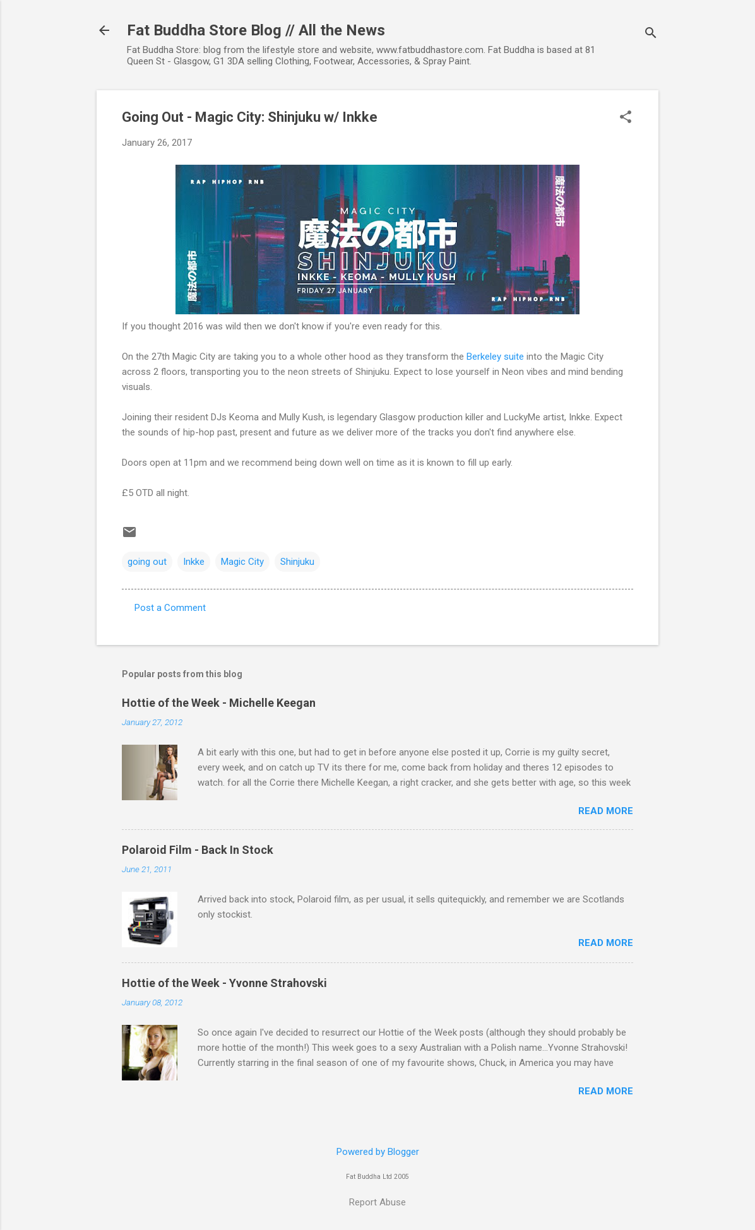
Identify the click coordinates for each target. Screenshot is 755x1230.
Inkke (194, 561)
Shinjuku (297, 561)
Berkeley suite (495, 356)
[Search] (650, 34)
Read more (605, 811)
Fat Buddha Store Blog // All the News (256, 30)
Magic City (242, 561)
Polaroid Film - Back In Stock (197, 849)
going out (147, 561)
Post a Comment (170, 607)
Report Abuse (377, 1202)
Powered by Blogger (377, 1151)
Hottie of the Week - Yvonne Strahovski (224, 983)
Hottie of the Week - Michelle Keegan (219, 702)
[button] (625, 118)
